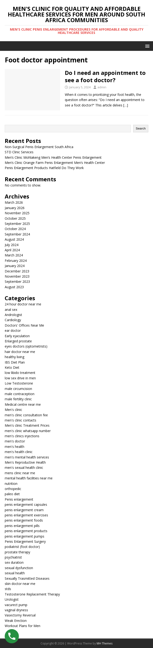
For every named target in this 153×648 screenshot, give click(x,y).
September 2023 (17, 281)
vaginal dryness (16, 610)
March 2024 (14, 255)
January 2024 (15, 265)
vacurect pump (16, 605)
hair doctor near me (20, 351)
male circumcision (18, 388)
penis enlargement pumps (24, 536)
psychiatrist (13, 557)
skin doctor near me (20, 583)
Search (141, 128)
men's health (14, 446)
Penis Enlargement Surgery (25, 541)
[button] (146, 45)
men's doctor (15, 441)
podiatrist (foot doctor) (22, 546)
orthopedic (13, 488)
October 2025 (15, 218)
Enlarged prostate (18, 341)
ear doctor (13, 330)
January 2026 (15, 208)
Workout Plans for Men (22, 626)
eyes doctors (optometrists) (26, 346)
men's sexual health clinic (24, 467)
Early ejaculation (17, 336)
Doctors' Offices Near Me (24, 325)
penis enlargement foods (24, 520)
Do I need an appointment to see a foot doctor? (105, 76)
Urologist (12, 599)
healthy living (14, 357)
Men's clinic (13, 409)
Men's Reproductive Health (25, 462)
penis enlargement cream (24, 510)
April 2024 (12, 250)
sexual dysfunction (19, 568)
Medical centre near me (23, 404)
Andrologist (13, 314)
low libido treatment (20, 372)
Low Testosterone (19, 383)
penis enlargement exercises (26, 515)
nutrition (11, 483)
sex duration (14, 562)
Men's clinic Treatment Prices (27, 425)
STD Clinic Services (19, 152)
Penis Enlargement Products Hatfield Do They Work (44, 168)
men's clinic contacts (20, 420)
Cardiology (13, 320)
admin (101, 87)
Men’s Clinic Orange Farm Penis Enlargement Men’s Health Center (55, 162)
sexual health (15, 573)
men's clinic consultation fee (26, 415)
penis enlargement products (26, 531)
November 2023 (17, 276)
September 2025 (17, 223)
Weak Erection (16, 620)
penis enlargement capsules (26, 504)
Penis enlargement (19, 499)
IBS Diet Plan (15, 362)
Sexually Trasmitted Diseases (27, 578)
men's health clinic (19, 452)
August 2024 (14, 239)
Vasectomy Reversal (20, 615)
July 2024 (11, 245)
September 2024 (17, 234)
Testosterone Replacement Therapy (32, 594)
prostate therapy (17, 552)
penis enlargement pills (22, 525)
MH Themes (104, 643)
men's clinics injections (22, 436)
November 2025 (17, 213)
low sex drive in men (20, 378)
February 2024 (16, 260)
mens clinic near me (20, 473)
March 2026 (14, 202)
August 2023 (14, 287)
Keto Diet (12, 367)
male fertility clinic (18, 399)
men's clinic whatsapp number (28, 431)
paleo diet (12, 494)
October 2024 (15, 229)
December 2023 (17, 271)
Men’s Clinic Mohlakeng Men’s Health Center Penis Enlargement (53, 157)
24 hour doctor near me (23, 304)
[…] (125, 105)
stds (8, 589)
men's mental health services (27, 457)
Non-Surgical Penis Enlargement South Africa (39, 147)
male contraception (19, 394)
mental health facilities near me (29, 478)
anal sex (11, 309)
